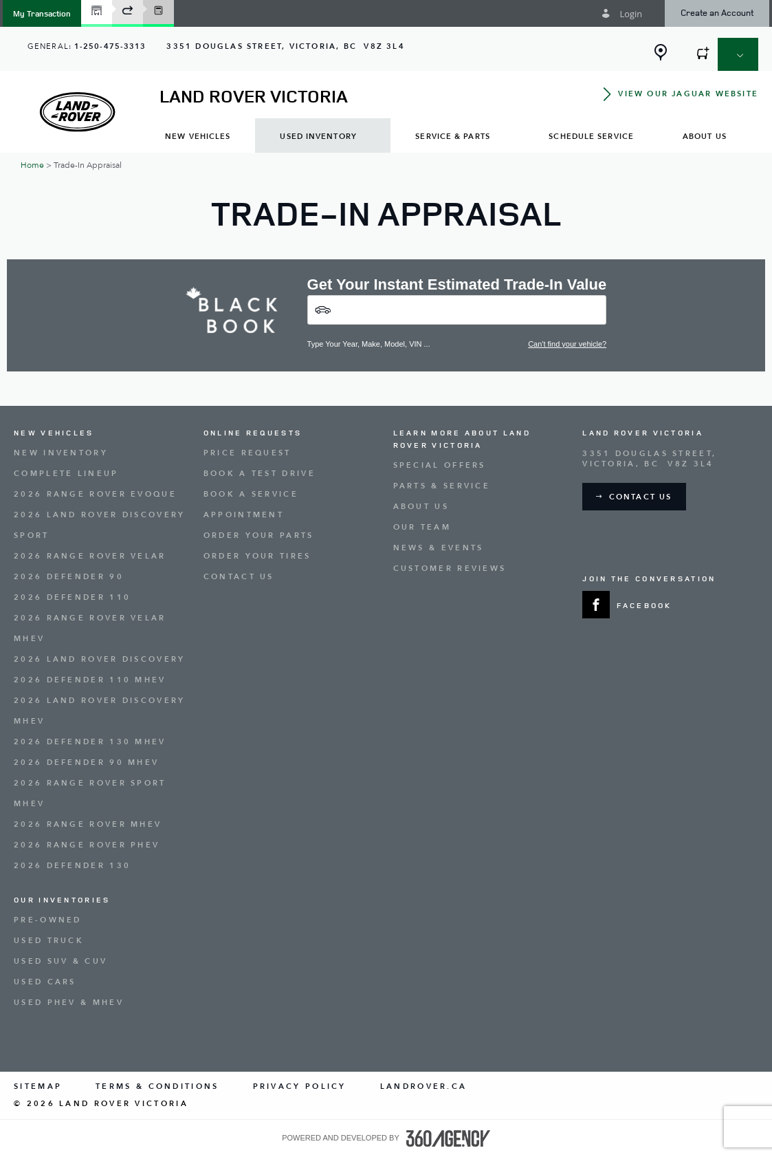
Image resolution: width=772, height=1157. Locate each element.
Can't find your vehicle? (567, 344)
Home (32, 165)
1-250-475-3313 (110, 46)
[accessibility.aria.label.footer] (448, 1138)
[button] (42, 13)
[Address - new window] (285, 46)
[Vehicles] (457, 310)
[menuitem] (198, 135)
